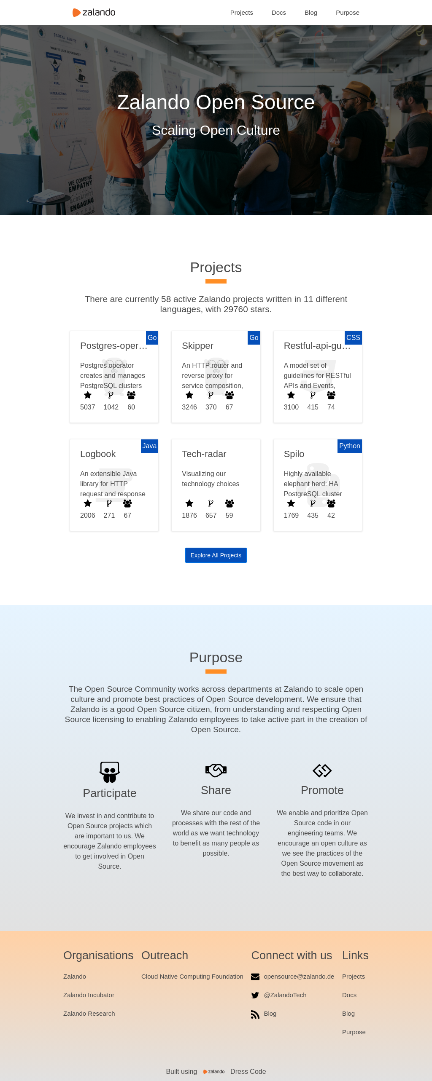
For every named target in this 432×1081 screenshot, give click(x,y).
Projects (241, 12)
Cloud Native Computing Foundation (192, 976)
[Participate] (109, 772)
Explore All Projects (216, 555)
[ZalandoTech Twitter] (255, 995)
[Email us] (255, 976)
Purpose (347, 12)
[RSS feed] (255, 1014)
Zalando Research (89, 1013)
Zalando (74, 976)
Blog (311, 12)
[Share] (216, 770)
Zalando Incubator (88, 994)
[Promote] (322, 771)
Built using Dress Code (216, 1071)
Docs (279, 12)
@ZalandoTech (285, 994)
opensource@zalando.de (299, 976)
